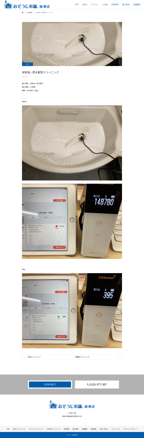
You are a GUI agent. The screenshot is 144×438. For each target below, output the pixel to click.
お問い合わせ (104, 429)
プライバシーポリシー (130, 429)
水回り (85, 5)
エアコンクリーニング (36, 429)
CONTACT (50, 384)
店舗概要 (136, 5)
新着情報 (93, 429)
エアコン (94, 5)
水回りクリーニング (19, 429)
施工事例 (125, 5)
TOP (76, 5)
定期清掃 (114, 5)
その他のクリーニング (53, 429)
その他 (105, 5)
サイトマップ (116, 429)
